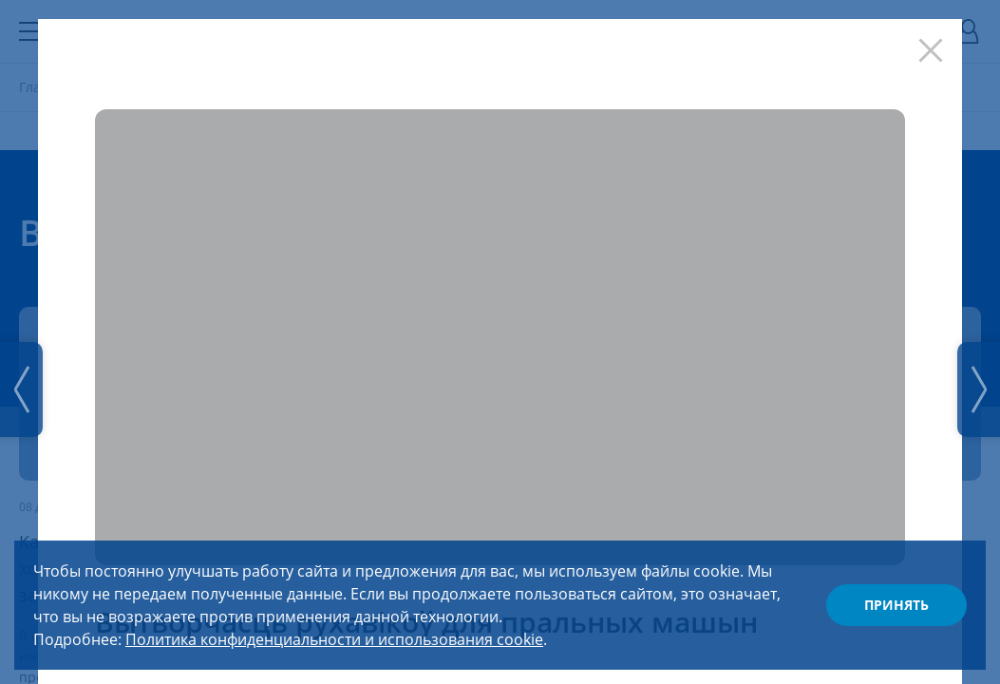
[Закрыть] (935, 45)
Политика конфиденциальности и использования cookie (334, 639)
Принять (896, 605)
